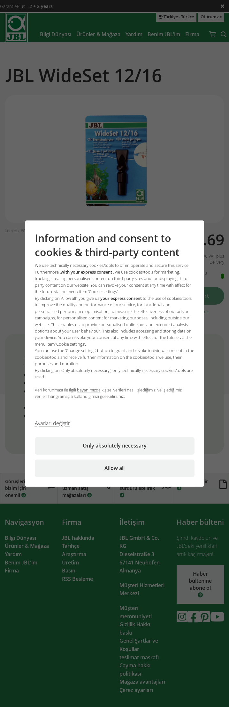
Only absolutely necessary (115, 445)
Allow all (114, 468)
